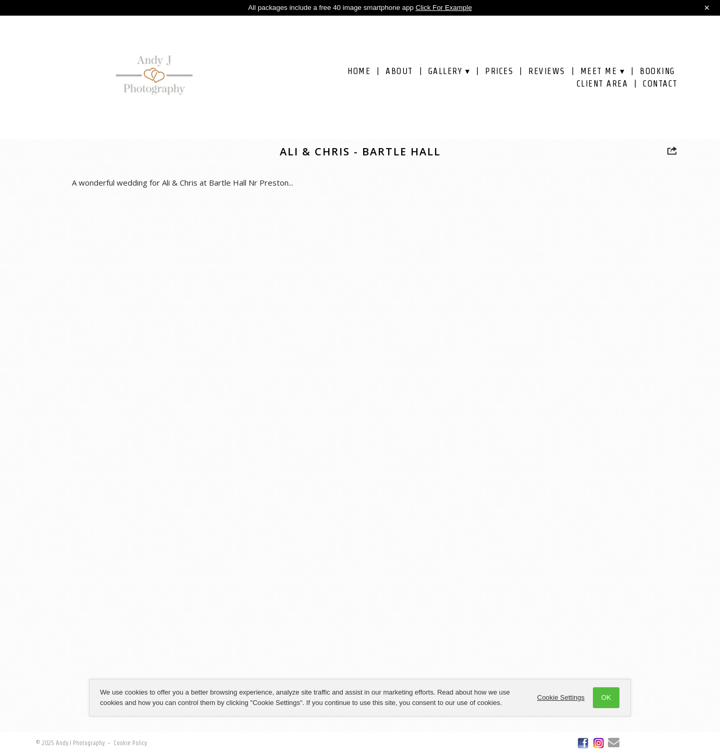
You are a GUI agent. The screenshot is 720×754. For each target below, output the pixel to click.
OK (606, 697)
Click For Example (444, 7)
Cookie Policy (130, 742)
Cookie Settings (561, 697)
